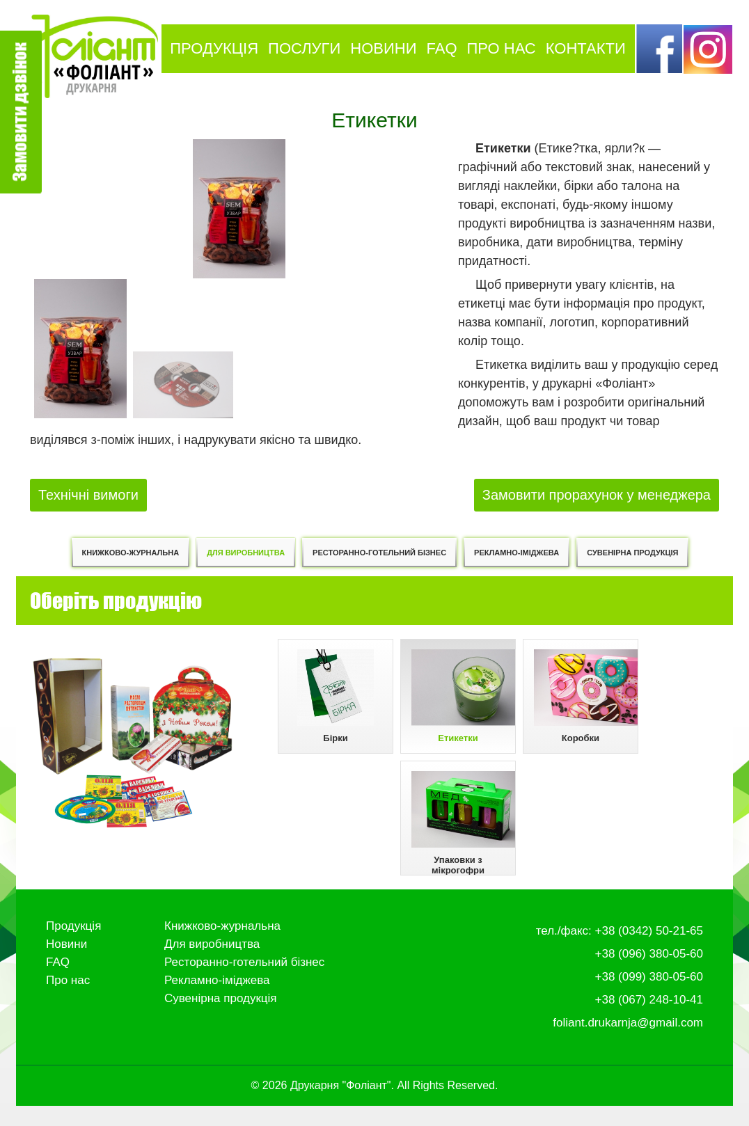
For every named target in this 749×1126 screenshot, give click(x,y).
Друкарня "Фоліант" (340, 1105)
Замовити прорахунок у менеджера (596, 492)
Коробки (593, 698)
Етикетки (463, 698)
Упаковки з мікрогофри (463, 836)
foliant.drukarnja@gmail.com (628, 1042)
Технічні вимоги (88, 492)
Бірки (328, 698)
